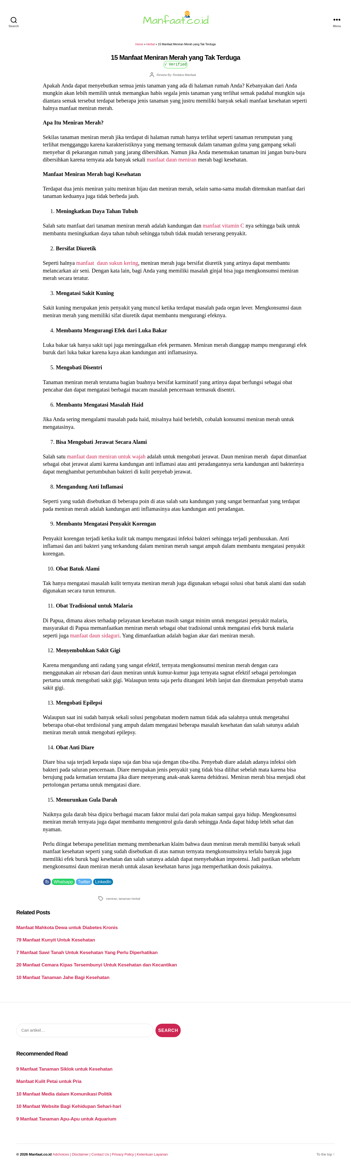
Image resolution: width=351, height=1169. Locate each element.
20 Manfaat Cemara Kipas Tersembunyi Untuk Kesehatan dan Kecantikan (96, 964)
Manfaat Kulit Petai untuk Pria (48, 1081)
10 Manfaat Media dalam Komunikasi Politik (64, 1094)
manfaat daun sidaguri (95, 635)
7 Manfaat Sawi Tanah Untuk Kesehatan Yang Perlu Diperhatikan (87, 952)
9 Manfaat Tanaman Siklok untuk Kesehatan (64, 1069)
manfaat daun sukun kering (107, 263)
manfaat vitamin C (223, 226)
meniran (111, 898)
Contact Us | (101, 1154)
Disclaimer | (81, 1154)
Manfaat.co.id (40, 1154)
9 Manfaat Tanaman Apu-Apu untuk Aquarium (66, 1119)
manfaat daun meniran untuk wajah (106, 456)
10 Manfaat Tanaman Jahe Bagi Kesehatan (62, 977)
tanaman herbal (129, 898)
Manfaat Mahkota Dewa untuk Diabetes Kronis (67, 927)
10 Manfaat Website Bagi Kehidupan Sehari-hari (68, 1106)
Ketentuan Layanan (152, 1154)
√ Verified (176, 64)
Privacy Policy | (124, 1154)
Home (139, 44)
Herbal (150, 44)
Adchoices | (62, 1154)
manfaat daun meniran (172, 160)
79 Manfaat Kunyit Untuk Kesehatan (55, 940)
